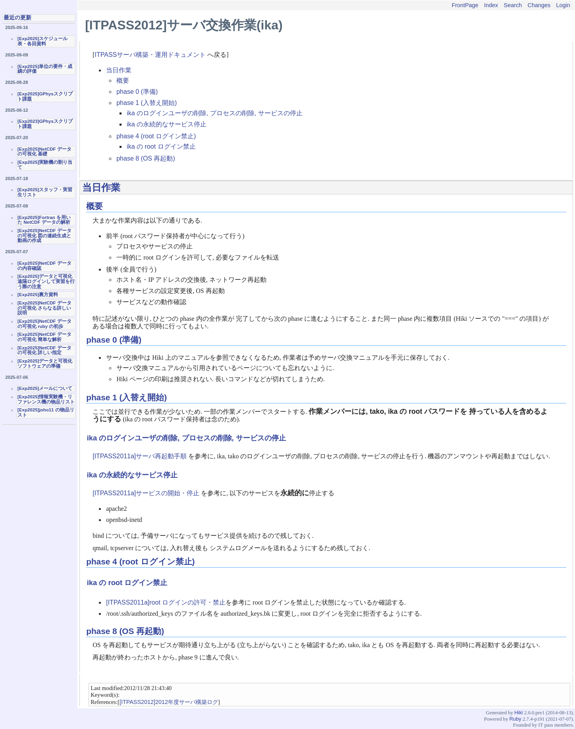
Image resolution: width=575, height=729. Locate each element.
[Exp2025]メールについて (44, 388)
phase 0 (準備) (137, 91)
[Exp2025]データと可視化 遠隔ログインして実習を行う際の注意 (46, 281)
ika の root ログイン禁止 (161, 146)
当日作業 (118, 70)
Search (513, 5)
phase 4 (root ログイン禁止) (156, 136)
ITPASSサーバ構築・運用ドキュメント (150, 54)
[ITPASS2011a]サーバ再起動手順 (140, 456)
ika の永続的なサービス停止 (166, 124)
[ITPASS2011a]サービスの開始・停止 (146, 493)
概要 (122, 80)
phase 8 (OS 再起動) (145, 158)
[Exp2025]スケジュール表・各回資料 (42, 41)
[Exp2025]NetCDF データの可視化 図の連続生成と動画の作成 (44, 235)
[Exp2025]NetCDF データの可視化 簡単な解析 (44, 337)
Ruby (515, 719)
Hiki (518, 712)
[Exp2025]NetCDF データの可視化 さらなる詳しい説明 (44, 308)
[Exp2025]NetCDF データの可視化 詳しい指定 (44, 350)
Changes (539, 5)
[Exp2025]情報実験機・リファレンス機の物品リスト (46, 399)
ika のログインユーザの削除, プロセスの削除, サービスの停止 (215, 113)
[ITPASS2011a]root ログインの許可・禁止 (166, 602)
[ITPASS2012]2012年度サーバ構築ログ (169, 702)
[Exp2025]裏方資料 (37, 294)
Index (491, 5)
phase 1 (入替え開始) (146, 102)
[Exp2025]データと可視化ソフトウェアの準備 (44, 363)
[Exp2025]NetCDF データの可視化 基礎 (44, 152)
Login (563, 5)
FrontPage (465, 5)
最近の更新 (17, 17)
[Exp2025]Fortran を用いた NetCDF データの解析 (44, 220)
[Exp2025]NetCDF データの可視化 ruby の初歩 (44, 324)
